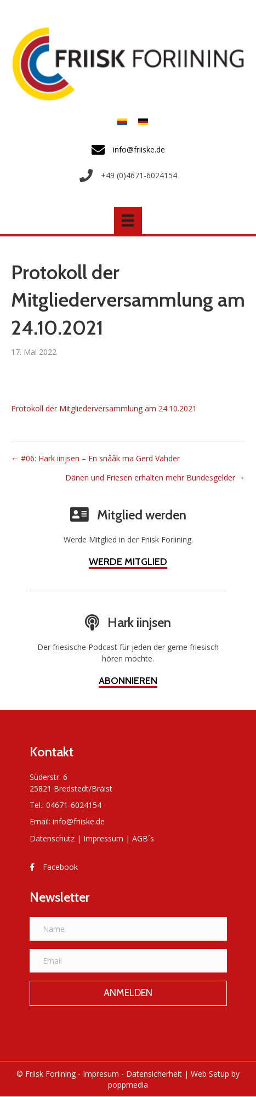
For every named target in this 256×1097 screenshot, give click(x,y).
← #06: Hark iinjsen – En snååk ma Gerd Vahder (95, 458)
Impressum (103, 838)
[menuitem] (122, 121)
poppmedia (128, 1084)
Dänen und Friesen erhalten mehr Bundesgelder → (155, 477)
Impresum (101, 1073)
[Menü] (127, 220)
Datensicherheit (154, 1073)
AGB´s (143, 838)
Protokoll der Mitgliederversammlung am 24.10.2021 (104, 408)
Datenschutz (52, 838)
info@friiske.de (79, 821)
